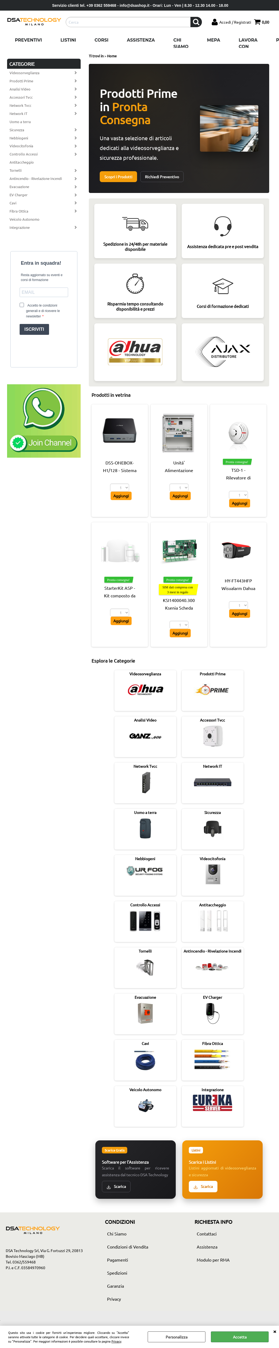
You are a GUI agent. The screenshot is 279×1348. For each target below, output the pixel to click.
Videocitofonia (21, 145)
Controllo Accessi (24, 154)
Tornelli (16, 170)
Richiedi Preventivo (162, 176)
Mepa (213, 40)
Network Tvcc (20, 105)
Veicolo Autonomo (25, 219)
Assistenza (141, 40)
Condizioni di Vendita (127, 1246)
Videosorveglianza (25, 72)
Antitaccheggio (22, 162)
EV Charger (19, 194)
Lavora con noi (248, 46)
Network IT (18, 113)
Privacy (116, 1341)
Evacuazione (19, 186)
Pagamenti (117, 1259)
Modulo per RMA (213, 1259)
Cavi (13, 203)
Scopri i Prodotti (118, 176)
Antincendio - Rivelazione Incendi (36, 178)
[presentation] (44, 349)
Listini (68, 40)
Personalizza (176, 1336)
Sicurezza (17, 129)
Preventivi (28, 40)
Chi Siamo (180, 43)
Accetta (240, 1336)
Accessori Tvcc (21, 97)
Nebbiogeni (19, 138)
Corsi (101, 40)
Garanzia (115, 1285)
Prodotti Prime (21, 81)
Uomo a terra (20, 121)
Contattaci (207, 1233)
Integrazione (20, 227)
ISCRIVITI (34, 329)
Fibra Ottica (19, 211)
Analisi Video (20, 89)
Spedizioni (117, 1272)
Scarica (116, 1186)
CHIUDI (274, 1331)
